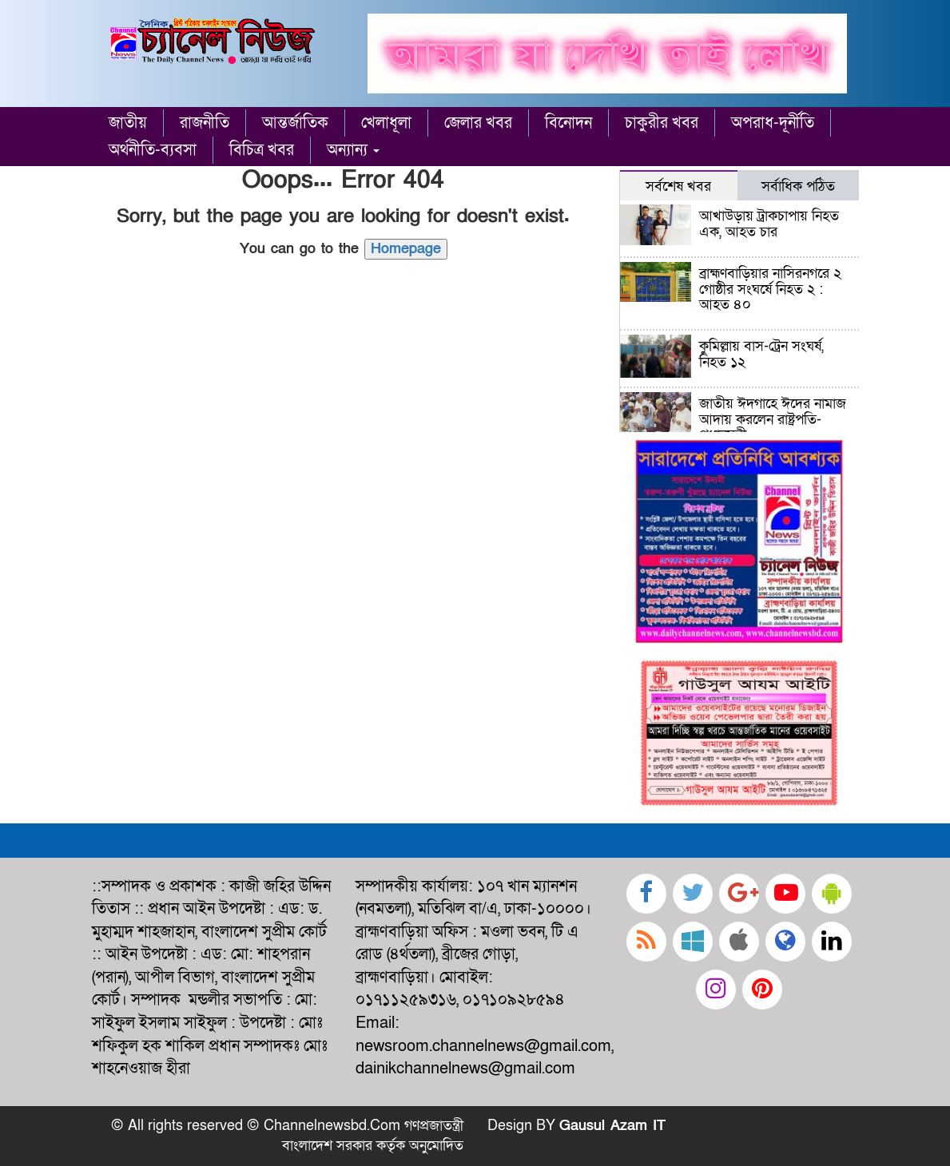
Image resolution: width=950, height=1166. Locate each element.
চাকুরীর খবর (661, 123)
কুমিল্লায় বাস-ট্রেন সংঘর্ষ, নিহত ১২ (761, 354)
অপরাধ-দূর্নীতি (772, 123)
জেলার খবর (478, 123)
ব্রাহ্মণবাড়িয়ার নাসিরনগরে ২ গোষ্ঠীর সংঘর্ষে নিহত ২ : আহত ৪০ (770, 289)
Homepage (406, 249)
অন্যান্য (353, 150)
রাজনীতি (204, 123)
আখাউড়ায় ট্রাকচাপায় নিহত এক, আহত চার (769, 224)
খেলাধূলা (386, 123)
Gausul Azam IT (612, 1125)
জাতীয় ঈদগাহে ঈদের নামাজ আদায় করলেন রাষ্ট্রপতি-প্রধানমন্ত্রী (772, 420)
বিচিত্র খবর (261, 150)
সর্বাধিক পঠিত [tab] (798, 186)
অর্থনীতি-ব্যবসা (153, 150)
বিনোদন (568, 123)
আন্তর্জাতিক (295, 123)
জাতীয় (128, 123)
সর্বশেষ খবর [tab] (678, 186)
